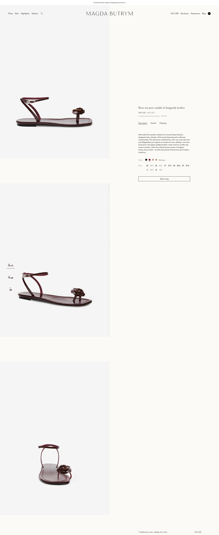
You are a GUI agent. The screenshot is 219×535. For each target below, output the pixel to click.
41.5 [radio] (160, 170)
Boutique (185, 13)
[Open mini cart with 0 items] (206, 13)
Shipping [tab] (163, 123)
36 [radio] (156, 165)
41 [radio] (156, 170)
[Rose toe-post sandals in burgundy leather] (149, 159)
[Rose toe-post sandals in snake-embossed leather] (156, 159)
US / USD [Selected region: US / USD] (175, 13)
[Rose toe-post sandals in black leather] (146, 159)
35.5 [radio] (151, 165)
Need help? (198, 532)
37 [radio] (165, 165)
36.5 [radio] (160, 165)
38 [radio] (174, 165)
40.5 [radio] (151, 170)
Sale (17, 13)
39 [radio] (183, 165)
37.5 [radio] (169, 165)
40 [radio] (147, 170)
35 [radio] (147, 165)
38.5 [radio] (178, 165)
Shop (10, 13)
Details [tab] (153, 123)
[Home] (109, 13)
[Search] (42, 13)
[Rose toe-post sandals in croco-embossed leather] (153, 159)
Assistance (195, 13)
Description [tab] (142, 123)
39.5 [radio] (187, 165)
